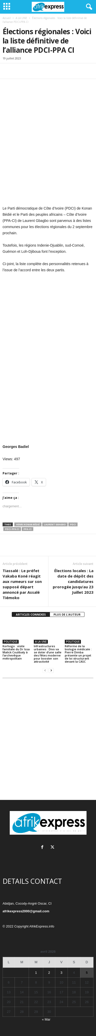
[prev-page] (45, 670)
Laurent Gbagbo (55, 524)
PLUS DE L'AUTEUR (67, 614)
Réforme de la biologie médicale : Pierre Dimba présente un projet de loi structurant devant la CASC (78, 653)
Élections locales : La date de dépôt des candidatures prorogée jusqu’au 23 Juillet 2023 (73, 581)
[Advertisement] (48, 740)
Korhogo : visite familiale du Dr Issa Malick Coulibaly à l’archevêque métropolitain (16, 652)
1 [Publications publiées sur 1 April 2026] (36, 973)
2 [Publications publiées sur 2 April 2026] (49, 973)
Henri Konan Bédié (28, 524)
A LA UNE (21, 18)
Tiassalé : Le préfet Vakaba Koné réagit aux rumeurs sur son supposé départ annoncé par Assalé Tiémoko (22, 584)
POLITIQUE (10, 641)
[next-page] (51, 670)
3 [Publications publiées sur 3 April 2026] (61, 973)
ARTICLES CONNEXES (31, 614)
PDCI (73, 524)
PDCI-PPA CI (12, 529)
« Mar (46, 1019)
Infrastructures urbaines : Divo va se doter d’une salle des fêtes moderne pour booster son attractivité (47, 653)
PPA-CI (27, 529)
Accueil (7, 18)
